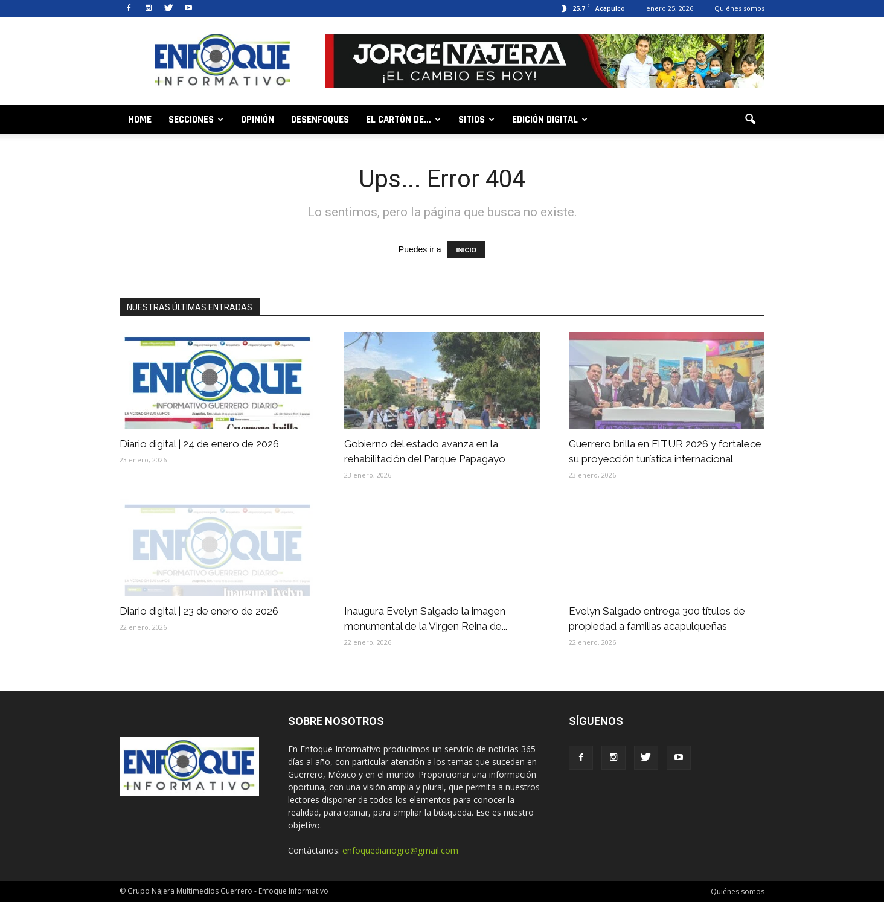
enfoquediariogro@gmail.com (400, 850)
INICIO (466, 250)
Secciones (195, 119)
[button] (749, 119)
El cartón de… (403, 119)
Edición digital (550, 119)
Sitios (476, 119)
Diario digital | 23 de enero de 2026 (199, 611)
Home (140, 119)
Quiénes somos (739, 8)
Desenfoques (320, 119)
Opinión (257, 119)
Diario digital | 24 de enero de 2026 (199, 444)
